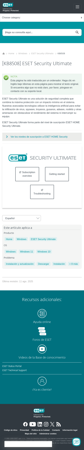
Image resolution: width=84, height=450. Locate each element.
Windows (23, 54)
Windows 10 (43, 251)
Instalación (59, 264)
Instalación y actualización (20, 264)
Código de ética (10, 430)
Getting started (57, 174)
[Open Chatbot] (76, 442)
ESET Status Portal (12, 366)
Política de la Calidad (41, 430)
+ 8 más (73, 264)
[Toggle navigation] (77, 7)
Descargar (43, 264)
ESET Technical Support (14, 370)
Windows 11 (26, 251)
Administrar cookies (47, 434)
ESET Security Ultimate (42, 54)
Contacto (56, 430)
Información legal (70, 430)
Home (11, 54)
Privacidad (24, 430)
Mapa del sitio (31, 434)
